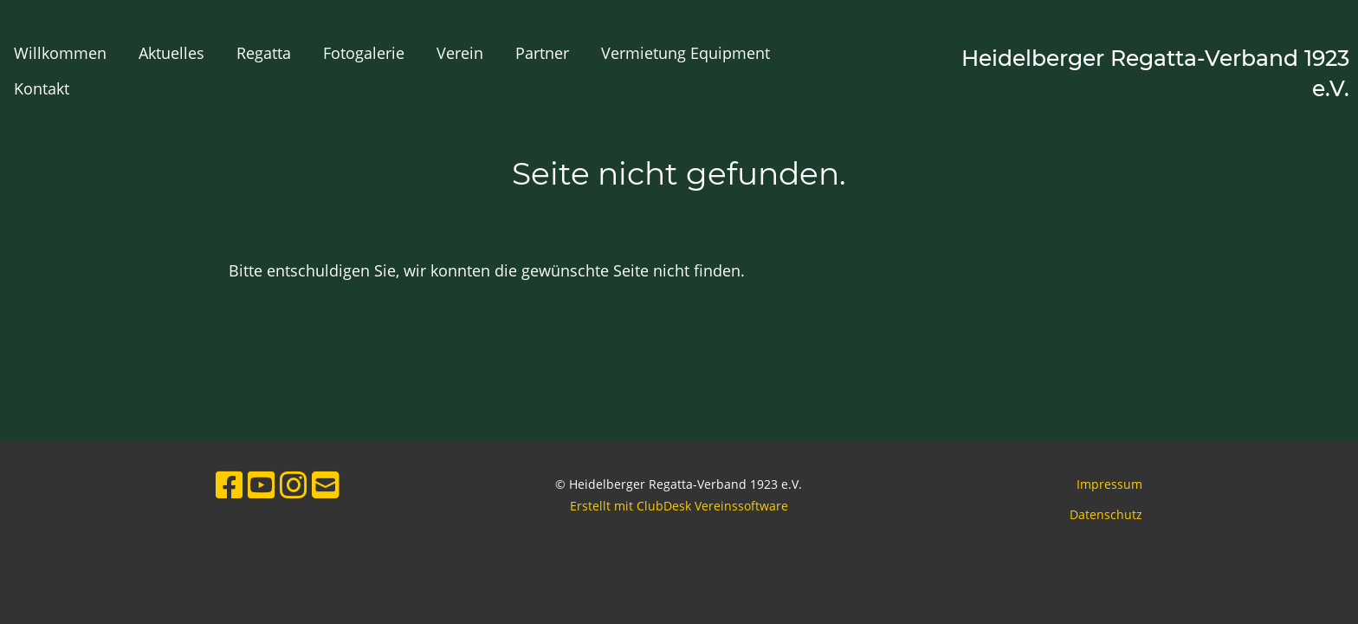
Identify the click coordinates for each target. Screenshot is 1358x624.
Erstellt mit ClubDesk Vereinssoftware (679, 505)
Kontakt (41, 88)
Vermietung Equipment (685, 52)
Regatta (263, 52)
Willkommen (60, 52)
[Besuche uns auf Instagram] (293, 485)
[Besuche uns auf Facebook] (229, 485)
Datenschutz (1106, 514)
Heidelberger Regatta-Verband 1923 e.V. (1155, 73)
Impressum (1109, 484)
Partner (542, 52)
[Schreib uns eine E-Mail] (326, 485)
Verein (459, 52)
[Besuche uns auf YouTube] (261, 485)
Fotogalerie (363, 52)
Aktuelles (171, 52)
